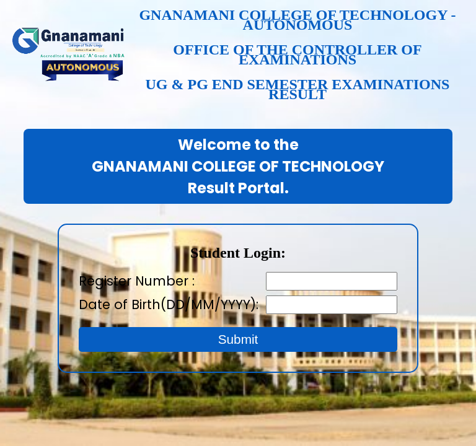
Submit (238, 339)
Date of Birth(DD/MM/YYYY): (172, 304)
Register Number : (137, 281)
